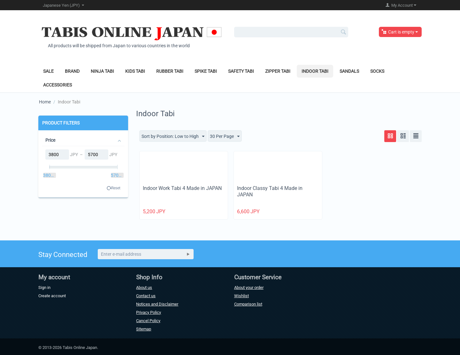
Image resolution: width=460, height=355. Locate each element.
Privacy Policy (148, 312)
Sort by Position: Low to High (173, 136)
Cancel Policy (148, 320)
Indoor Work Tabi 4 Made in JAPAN (182, 188)
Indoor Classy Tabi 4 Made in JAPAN (270, 191)
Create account (52, 295)
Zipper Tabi (277, 71)
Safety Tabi (241, 71)
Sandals (349, 71)
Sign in (44, 287)
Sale (48, 71)
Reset (115, 188)
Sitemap (143, 329)
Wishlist (241, 295)
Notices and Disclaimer (157, 304)
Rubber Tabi (169, 71)
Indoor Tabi (315, 71)
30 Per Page (225, 136)
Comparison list (248, 304)
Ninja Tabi (102, 71)
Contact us (146, 295)
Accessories (57, 84)
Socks (377, 71)
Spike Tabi (206, 71)
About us (144, 287)
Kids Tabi (135, 71)
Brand (72, 71)
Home (45, 101)
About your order (249, 287)
